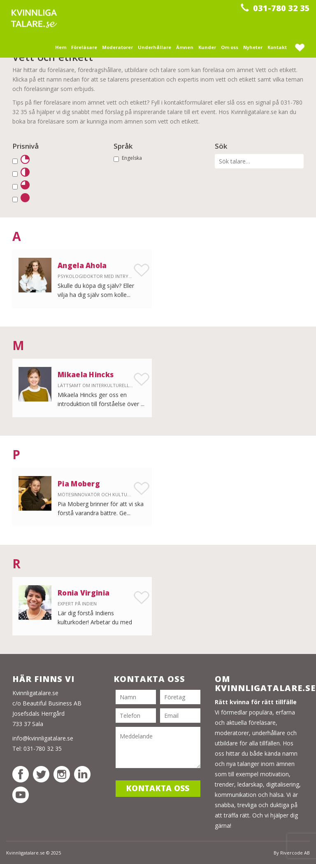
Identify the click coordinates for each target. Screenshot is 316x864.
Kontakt (277, 47)
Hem (60, 47)
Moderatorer (117, 47)
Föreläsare (84, 47)
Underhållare (154, 47)
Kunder (207, 47)
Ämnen (184, 47)
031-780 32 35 (275, 8)
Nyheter (253, 47)
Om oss (229, 47)
